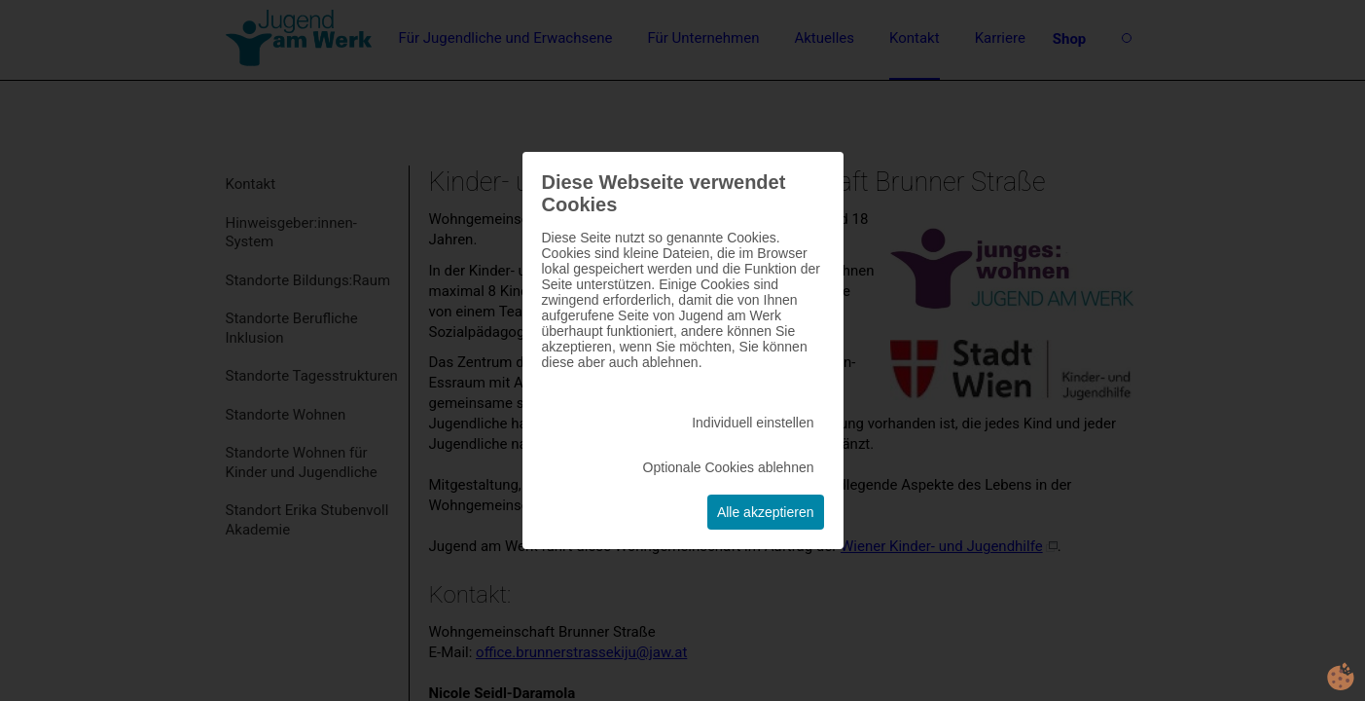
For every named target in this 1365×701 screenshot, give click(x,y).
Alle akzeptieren (765, 512)
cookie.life (1340, 676)
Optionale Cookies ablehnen (728, 467)
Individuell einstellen (752, 422)
